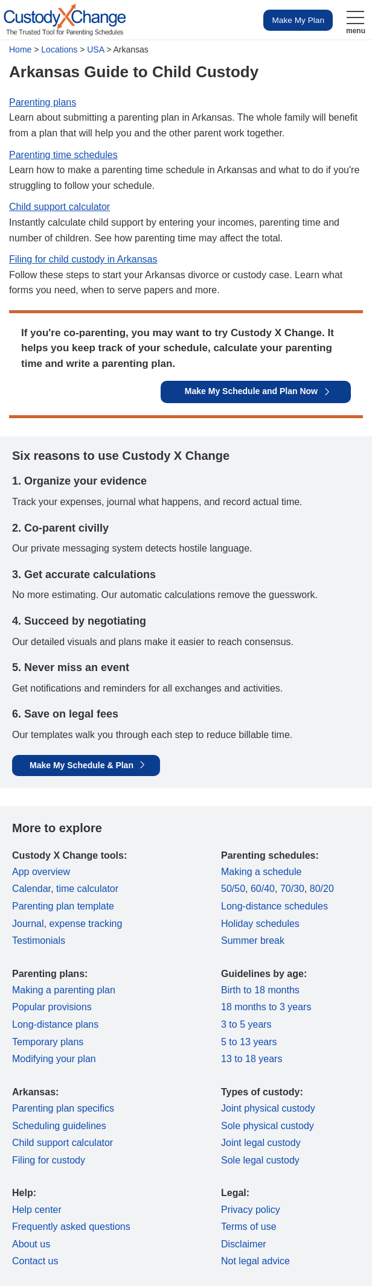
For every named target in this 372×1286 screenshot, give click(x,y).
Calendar (31, 888)
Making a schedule (261, 872)
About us (31, 1244)
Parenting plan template (63, 906)
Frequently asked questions (71, 1226)
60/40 (263, 888)
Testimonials (38, 940)
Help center (37, 1210)
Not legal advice (255, 1261)
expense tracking (85, 923)
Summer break (252, 940)
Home (20, 49)
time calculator (87, 888)
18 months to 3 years (266, 1007)
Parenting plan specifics (63, 1108)
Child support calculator (59, 207)
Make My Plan (298, 20)
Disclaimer (243, 1244)
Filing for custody (48, 1160)
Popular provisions (52, 1007)
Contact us (35, 1261)
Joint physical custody (268, 1108)
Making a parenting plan (63, 990)
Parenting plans (42, 102)
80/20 (322, 888)
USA (95, 49)
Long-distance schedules (274, 906)
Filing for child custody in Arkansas (83, 259)
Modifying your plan (54, 1059)
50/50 (233, 888)
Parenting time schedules (63, 155)
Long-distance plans (55, 1024)
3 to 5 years (246, 1024)
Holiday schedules (260, 923)
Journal (27, 923)
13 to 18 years (251, 1059)
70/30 (292, 888)
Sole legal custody (260, 1160)
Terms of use (249, 1226)
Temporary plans (47, 1042)
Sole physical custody (267, 1126)
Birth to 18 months (260, 990)
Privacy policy (250, 1210)
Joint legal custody (261, 1143)
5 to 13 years (249, 1042)
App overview (41, 872)
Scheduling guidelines (59, 1126)
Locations (59, 49)
